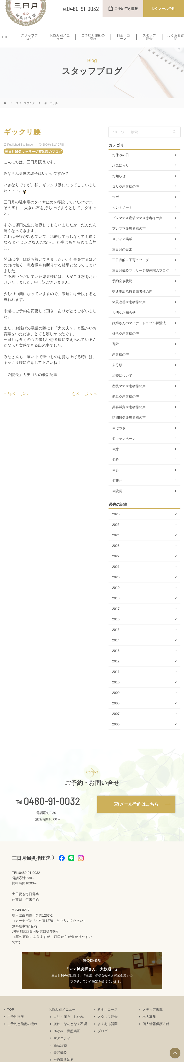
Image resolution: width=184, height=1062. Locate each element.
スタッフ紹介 (149, 37)
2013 (116, 660)
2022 (116, 565)
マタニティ (61, 1047)
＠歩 (115, 479)
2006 (116, 733)
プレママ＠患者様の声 (129, 238)
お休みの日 (120, 164)
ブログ (103, 1040)
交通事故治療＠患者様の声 (132, 301)
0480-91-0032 (52, 810)
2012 (116, 670)
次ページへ (82, 403)
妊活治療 (60, 1055)
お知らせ (119, 185)
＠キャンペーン (124, 448)
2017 (116, 618)
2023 (116, 555)
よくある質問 (108, 1033)
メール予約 (166, 9)
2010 (116, 691)
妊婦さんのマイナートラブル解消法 (139, 332)
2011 (116, 681)
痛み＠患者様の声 (125, 406)
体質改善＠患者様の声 (129, 311)
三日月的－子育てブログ (130, 269)
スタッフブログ (29, 37)
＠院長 (117, 500)
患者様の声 (120, 364)
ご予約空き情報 (126, 9)
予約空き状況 (122, 290)
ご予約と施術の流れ (93, 37)
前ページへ (18, 403)
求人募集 (149, 1026)
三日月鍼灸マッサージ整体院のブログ (33, 160)
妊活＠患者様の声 (125, 343)
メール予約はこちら (139, 813)
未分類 (117, 374)
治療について (122, 385)
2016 (116, 628)
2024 (116, 544)
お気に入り (120, 175)
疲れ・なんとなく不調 (70, 1033)
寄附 (115, 353)
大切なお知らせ (124, 322)
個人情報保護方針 (156, 1033)
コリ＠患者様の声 (125, 196)
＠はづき (119, 437)
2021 (116, 576)
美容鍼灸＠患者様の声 (129, 416)
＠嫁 (115, 458)
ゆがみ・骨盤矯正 (66, 1040)
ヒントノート (122, 217)
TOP (5, 37)
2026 (116, 523)
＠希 (115, 469)
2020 (116, 586)
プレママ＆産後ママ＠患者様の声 (137, 227)
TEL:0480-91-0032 (26, 882)
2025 (116, 534)
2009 (116, 702)
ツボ (115, 206)
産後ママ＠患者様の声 (129, 395)
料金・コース (123, 37)
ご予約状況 (15, 1026)
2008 (116, 712)
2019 (116, 597)
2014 (116, 649)
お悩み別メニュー (60, 37)
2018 (116, 607)
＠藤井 (117, 490)
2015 (116, 639)
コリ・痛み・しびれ (68, 1026)
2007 (116, 723)
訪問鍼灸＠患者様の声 (129, 427)
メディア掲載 (122, 248)
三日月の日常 (122, 259)
